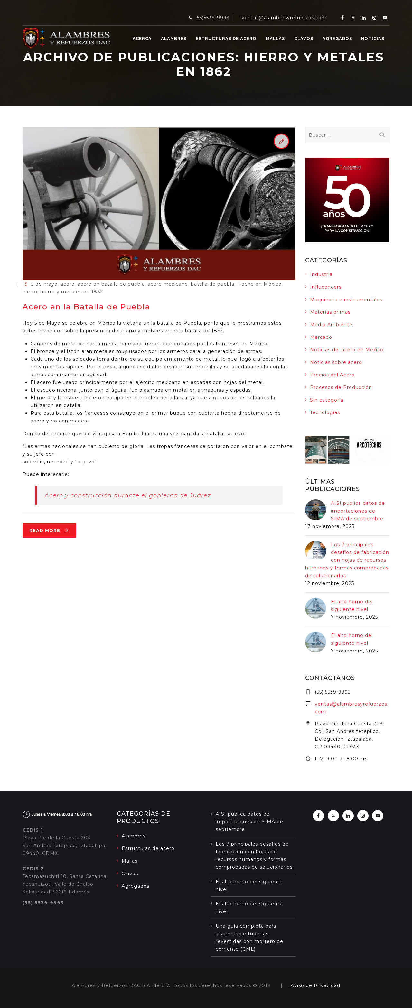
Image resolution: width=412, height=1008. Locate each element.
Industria (321, 274)
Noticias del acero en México (346, 350)
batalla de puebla (212, 284)
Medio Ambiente (331, 325)
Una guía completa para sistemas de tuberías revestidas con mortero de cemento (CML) (249, 937)
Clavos (303, 38)
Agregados (337, 38)
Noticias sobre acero (336, 362)
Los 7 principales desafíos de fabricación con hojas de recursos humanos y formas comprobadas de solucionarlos (347, 560)
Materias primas (330, 312)
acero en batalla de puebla (111, 284)
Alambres (173, 38)
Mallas (275, 38)
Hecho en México (259, 284)
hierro (30, 292)
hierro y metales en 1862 (71, 292)
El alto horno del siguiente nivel (249, 885)
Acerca (142, 38)
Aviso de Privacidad (315, 985)
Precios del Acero (332, 375)
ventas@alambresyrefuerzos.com (284, 18)
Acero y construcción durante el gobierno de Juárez (128, 495)
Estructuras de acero (226, 38)
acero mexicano (168, 284)
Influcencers (326, 287)
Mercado (321, 337)
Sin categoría (326, 400)
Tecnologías (325, 412)
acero (68, 284)
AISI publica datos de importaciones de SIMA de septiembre (358, 511)
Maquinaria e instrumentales (346, 299)
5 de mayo (44, 284)
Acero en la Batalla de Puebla (86, 306)
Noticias (372, 38)
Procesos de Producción (341, 387)
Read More (52, 532)
